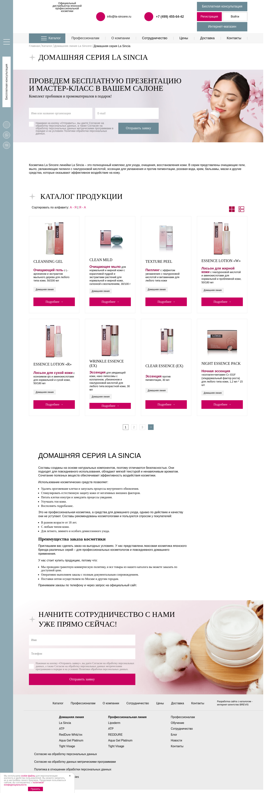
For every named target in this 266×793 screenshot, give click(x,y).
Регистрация (209, 16)
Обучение (178, 726)
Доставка (207, 38)
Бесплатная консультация (222, 6)
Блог (174, 737)
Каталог (55, 38)
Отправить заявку (138, 128)
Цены (183, 38)
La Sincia (64, 726)
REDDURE (115, 737)
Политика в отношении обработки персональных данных (73, 772)
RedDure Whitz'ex (70, 737)
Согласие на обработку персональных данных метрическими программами (73, 127)
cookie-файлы (28, 776)
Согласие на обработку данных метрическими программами (76, 764)
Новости (177, 743)
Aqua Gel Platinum (70, 743)
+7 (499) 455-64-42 (169, 16)
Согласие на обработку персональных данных (70, 124)
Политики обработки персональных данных (71, 132)
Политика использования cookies (57, 780)
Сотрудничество (154, 38)
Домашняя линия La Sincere (74, 46)
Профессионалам (85, 38)
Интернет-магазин (222, 26)
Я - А (82, 207)
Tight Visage (66, 749)
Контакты (234, 38)
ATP (60, 731)
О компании (120, 38)
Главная (34, 46)
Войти (235, 16)
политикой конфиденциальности (23, 783)
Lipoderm (114, 726)
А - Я (73, 207)
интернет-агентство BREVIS (233, 707)
